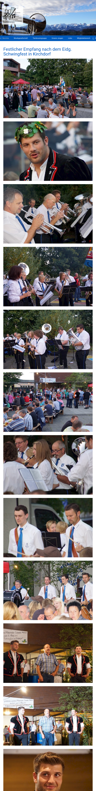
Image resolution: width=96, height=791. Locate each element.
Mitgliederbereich (83, 38)
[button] (48, 88)
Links (70, 38)
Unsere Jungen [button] (57, 38)
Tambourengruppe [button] (40, 38)
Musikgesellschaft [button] (21, 38)
